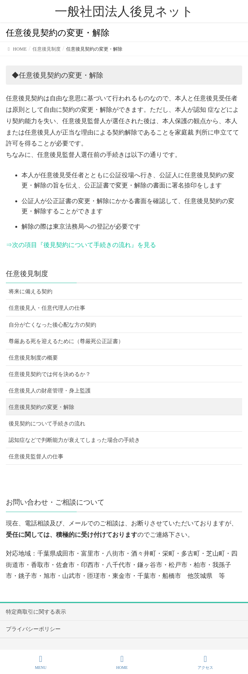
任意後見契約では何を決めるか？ (50, 374)
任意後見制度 (27, 274)
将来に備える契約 (30, 291)
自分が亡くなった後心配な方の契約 (52, 325)
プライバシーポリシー (33, 629)
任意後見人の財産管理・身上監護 (50, 391)
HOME (122, 662)
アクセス (205, 662)
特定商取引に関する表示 (36, 612)
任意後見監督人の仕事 (36, 457)
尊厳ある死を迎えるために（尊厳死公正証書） (66, 341)
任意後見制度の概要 (33, 358)
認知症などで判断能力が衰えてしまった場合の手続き (74, 440)
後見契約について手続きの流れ (47, 424)
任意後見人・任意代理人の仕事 (47, 308)
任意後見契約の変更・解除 (41, 407)
